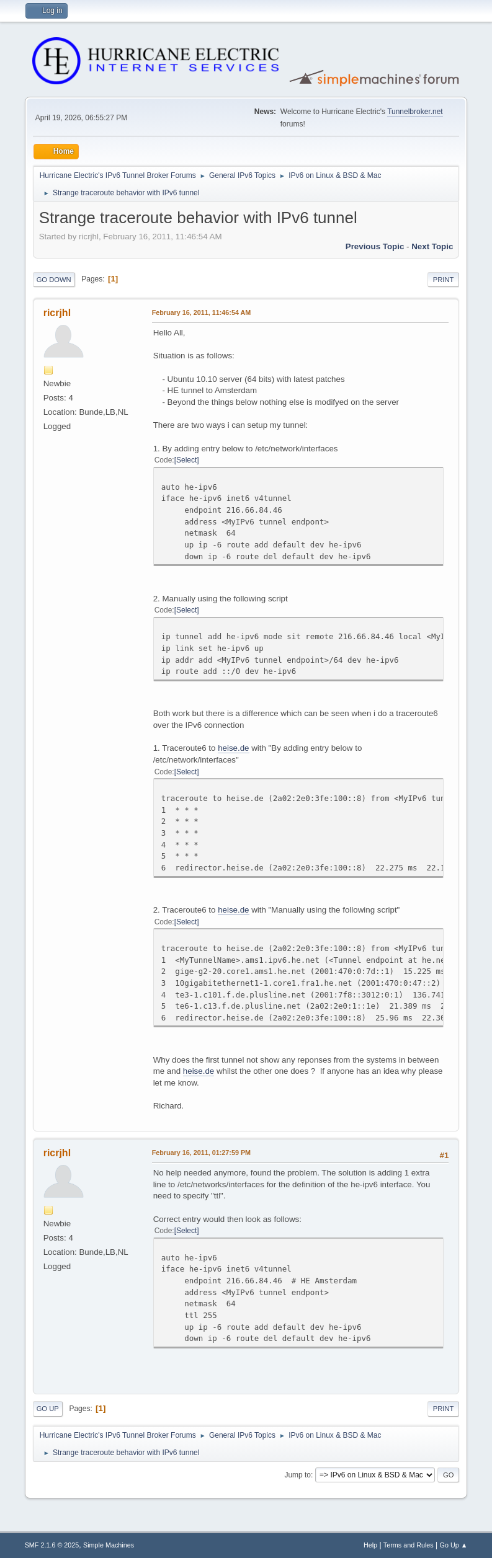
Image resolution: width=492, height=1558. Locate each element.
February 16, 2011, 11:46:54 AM (201, 312)
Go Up (48, 1408)
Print (443, 279)
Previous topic (375, 246)
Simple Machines (108, 1545)
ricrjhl (57, 313)
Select (186, 460)
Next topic (432, 246)
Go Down (54, 279)
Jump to (297, 1475)
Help (370, 1545)
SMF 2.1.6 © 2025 (52, 1545)
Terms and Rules (408, 1545)
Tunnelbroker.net (415, 111)
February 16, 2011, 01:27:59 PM (201, 1152)
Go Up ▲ (454, 1545)
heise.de (233, 748)
